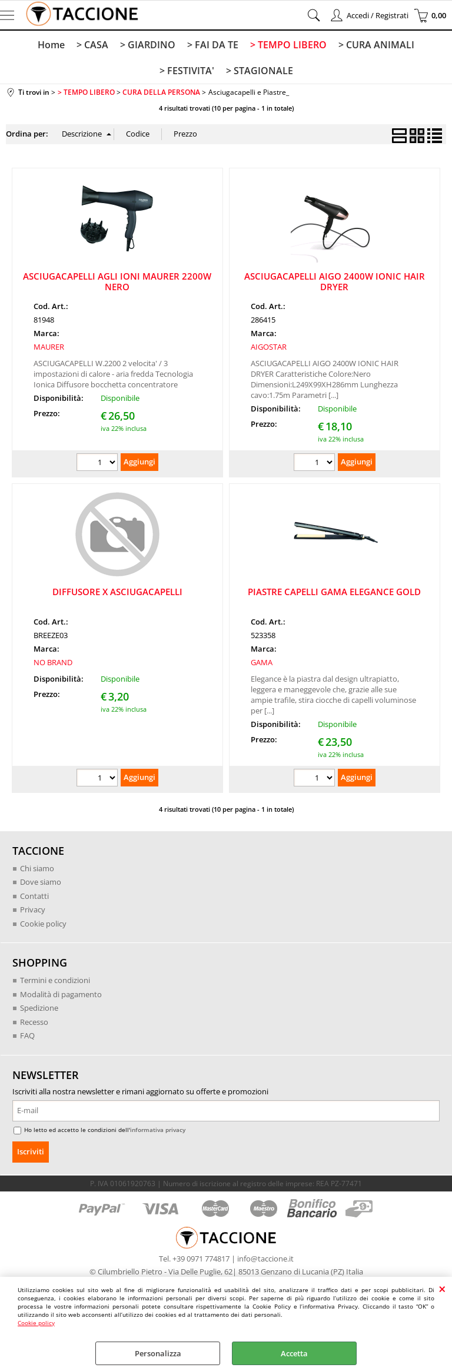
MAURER (49, 346)
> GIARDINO (147, 44)
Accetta (294, 1353)
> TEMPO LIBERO (288, 44)
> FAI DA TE (212, 44)
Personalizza (158, 1353)
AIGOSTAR (269, 346)
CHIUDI (442, 1288)
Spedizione (39, 1007)
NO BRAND (53, 662)
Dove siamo (40, 882)
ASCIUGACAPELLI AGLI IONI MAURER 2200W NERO (117, 281)
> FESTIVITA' (186, 70)
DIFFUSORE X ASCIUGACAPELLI (117, 591)
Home (51, 44)
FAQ (27, 1035)
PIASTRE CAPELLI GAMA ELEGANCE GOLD (334, 591)
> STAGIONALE (259, 70)
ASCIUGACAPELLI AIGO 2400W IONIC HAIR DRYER (334, 281)
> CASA (92, 44)
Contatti (34, 896)
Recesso (34, 1022)
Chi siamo (37, 868)
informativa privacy (157, 1130)
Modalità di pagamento (61, 994)
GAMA (261, 662)
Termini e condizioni (55, 980)
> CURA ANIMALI (376, 44)
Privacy (32, 909)
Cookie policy (36, 1323)
